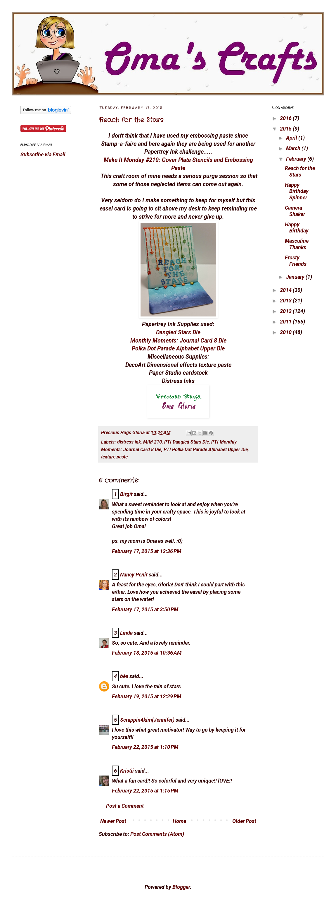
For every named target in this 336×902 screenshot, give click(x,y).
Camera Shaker (295, 211)
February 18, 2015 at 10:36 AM (146, 653)
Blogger (181, 887)
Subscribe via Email (42, 154)
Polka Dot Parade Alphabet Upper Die (178, 348)
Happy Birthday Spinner (297, 191)
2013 (286, 300)
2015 (286, 129)
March (294, 148)
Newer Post (113, 821)
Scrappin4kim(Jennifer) (147, 720)
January (296, 277)
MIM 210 (152, 442)
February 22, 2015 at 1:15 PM (145, 791)
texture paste (114, 457)
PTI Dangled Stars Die (186, 442)
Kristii (127, 771)
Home (179, 821)
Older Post (244, 821)
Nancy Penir (134, 574)
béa (124, 676)
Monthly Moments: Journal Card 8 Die (178, 340)
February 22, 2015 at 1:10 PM (145, 747)
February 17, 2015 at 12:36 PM (146, 551)
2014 (286, 290)
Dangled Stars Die (178, 332)
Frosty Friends (295, 260)
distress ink (129, 442)
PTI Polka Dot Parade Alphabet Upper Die (206, 449)
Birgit (126, 494)
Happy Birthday (297, 227)
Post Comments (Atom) (157, 834)
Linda (126, 633)
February (296, 159)
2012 (286, 311)
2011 (286, 322)
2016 (286, 118)
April (292, 138)
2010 (286, 332)
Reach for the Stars (131, 120)
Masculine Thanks (297, 244)
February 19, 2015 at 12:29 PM (146, 696)
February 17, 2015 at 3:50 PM (145, 609)
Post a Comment (125, 806)
